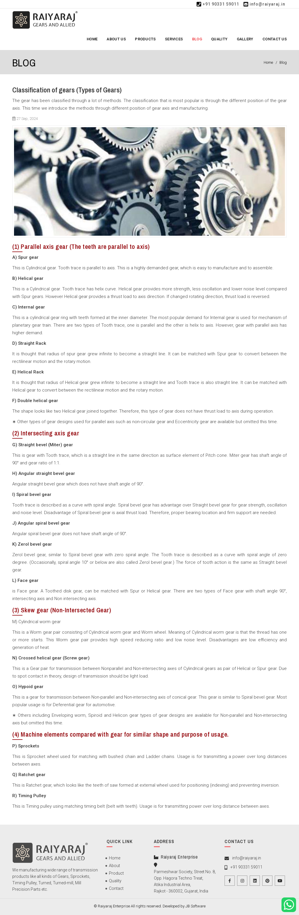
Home (92, 39)
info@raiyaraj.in (267, 4)
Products (145, 39)
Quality (219, 39)
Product (116, 874)
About (114, 867)
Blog (197, 39)
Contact (116, 890)
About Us (116, 39)
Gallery (245, 39)
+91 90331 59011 (221, 4)
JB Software (195, 906)
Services (174, 39)
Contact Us (275, 39)
